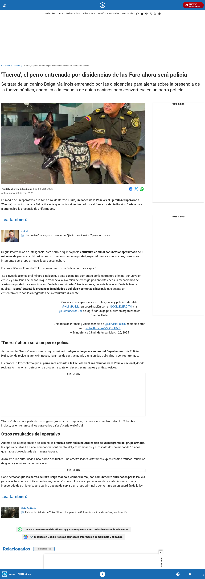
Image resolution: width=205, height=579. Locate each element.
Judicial (24, 231)
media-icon (102, 574)
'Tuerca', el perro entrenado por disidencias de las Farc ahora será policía (56, 66)
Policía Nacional (44, 549)
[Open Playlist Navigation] (203, 574)
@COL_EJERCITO (121, 306)
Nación (16, 66)
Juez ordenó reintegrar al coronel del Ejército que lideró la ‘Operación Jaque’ (67, 235)
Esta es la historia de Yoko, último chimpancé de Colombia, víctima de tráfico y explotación (76, 512)
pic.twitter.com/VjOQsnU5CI (102, 328)
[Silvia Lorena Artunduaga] (19, 189)
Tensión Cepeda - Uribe (108, 13)
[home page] (102, 5)
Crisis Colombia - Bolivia (69, 13)
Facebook (131, 189)
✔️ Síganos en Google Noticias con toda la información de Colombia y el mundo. (73, 537)
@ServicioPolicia (115, 323)
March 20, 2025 (119, 332)
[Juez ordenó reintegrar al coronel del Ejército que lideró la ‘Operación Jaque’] (10, 236)
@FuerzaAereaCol (70, 311)
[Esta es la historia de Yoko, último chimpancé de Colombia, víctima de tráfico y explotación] (10, 512)
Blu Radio (5, 66)
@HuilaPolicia (70, 306)
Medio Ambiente (28, 508)
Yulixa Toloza (89, 13)
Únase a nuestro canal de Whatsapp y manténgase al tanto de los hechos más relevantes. (73, 529)
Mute (178, 574)
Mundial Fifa (127, 13)
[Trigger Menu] (4, 5)
